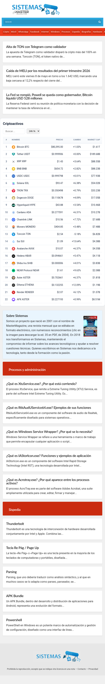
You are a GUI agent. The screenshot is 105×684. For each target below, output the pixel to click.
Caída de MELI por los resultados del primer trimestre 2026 (48, 71)
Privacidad (93, 669)
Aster (19, 277)
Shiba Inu (22, 263)
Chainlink (21, 219)
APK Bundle (14, 596)
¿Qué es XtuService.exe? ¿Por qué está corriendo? (41, 384)
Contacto (82, 669)
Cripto (6, 32)
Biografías (86, 32)
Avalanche (22, 248)
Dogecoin (22, 197)
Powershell (14, 620)
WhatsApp (23, 32)
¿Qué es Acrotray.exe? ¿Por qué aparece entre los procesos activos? (47, 481)
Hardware (97, 32)
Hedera (20, 255)
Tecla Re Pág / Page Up (22, 548)
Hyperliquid (23, 205)
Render (20, 292)
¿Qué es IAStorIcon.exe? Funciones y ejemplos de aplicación (48, 455)
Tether (20, 154)
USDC (20, 176)
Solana (20, 183)
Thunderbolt (15, 524)
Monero (21, 226)
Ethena (20, 284)
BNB (19, 168)
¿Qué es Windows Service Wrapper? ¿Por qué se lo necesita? (49, 431)
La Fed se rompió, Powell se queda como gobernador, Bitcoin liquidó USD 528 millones (49, 96)
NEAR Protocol (24, 270)
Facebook (34, 32)
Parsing (11, 572)
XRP (19, 161)
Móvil (13, 32)
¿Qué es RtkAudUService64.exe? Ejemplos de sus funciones (48, 407)
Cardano (21, 212)
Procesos (66, 32)
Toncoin (21, 234)
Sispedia (76, 32)
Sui (18, 241)
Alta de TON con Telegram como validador (36, 46)
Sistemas (36, 9)
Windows (55, 32)
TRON (20, 190)
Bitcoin (20, 146)
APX (19, 299)
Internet (45, 32)
